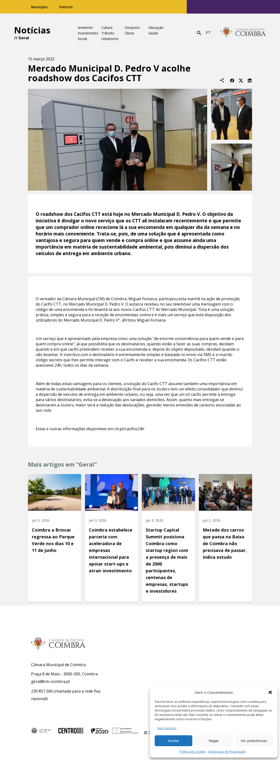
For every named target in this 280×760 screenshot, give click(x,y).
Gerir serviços (166, 728)
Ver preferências (254, 741)
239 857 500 (42, 691)
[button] (270, 692)
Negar (214, 741)
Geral (23, 37)
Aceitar (173, 741)
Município (39, 7)
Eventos (66, 7)
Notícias (32, 30)
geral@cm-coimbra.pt (50, 681)
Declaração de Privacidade (227, 752)
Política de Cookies (193, 752)
